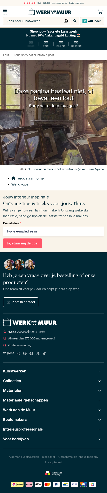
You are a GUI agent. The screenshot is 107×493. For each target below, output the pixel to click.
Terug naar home (27, 178)
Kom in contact (20, 302)
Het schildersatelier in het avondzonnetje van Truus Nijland (66, 169)
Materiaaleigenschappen (25, 400)
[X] (38, 353)
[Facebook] (31, 353)
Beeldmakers (15, 419)
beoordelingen (24, 331)
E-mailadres (12, 223)
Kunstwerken (14, 371)
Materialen (12, 390)
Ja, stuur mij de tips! (22, 243)
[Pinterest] (25, 353)
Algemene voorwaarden (24, 457)
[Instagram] (18, 353)
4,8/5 (32, 3)
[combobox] (32, 21)
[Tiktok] (44, 353)
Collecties (12, 380)
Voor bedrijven (16, 439)
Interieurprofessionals (23, 429)
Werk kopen (21, 184)
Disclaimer (48, 457)
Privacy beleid (53, 462)
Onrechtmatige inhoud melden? (78, 457)
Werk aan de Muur (19, 409)
